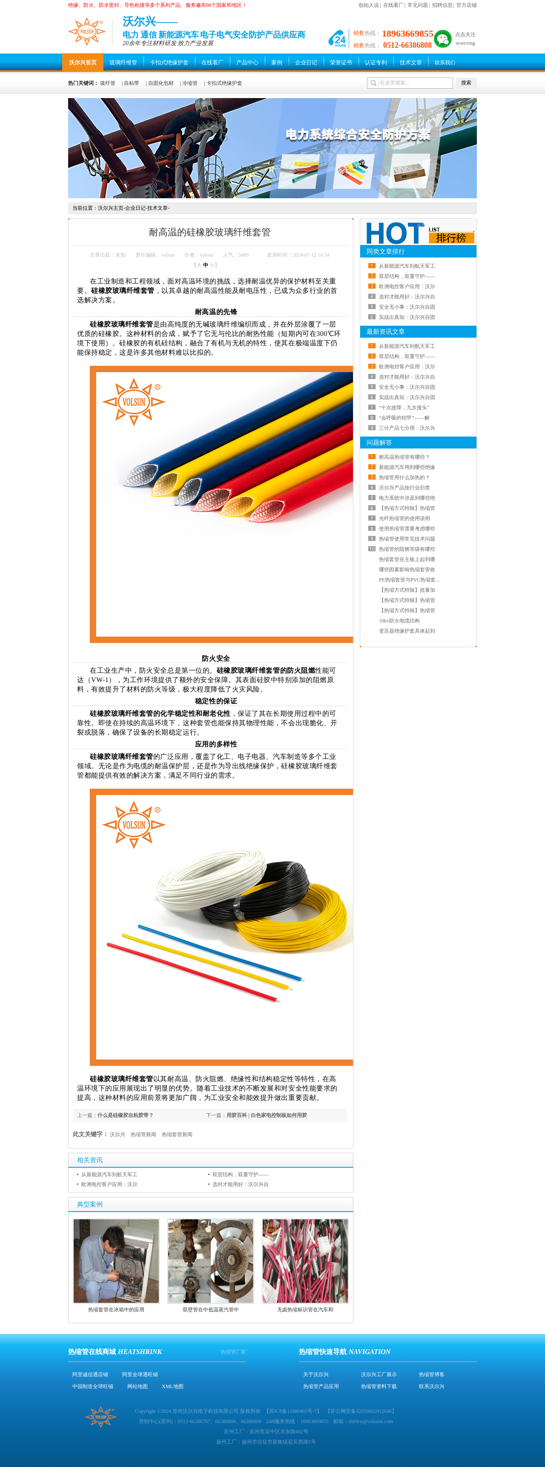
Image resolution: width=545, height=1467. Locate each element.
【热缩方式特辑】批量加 (407, 590)
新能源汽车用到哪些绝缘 (407, 467)
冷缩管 (190, 83)
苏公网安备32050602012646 (361, 1411)
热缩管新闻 (143, 1134)
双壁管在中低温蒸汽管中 (211, 1310)
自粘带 (131, 83)
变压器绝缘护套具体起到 (407, 631)
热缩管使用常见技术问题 (407, 539)
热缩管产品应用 (321, 1386)
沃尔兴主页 (110, 208)
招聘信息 (442, 5)
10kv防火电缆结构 (399, 621)
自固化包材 (161, 83)
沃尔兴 (117, 1134)
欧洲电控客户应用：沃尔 (109, 1184)
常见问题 (417, 5)
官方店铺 (466, 5)
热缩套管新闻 (177, 1134)
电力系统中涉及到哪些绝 (407, 498)
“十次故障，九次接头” (404, 408)
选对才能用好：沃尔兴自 (240, 1184)
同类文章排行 (386, 251)
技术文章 (411, 62)
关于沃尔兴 (316, 1374)
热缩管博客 (432, 1374)
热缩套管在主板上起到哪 (407, 559)
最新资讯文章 (386, 331)
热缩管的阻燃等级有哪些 (407, 549)
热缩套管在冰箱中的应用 (116, 1310)
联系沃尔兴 (432, 1386)
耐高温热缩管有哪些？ (404, 457)
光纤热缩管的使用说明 (404, 518)
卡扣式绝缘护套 (169, 62)
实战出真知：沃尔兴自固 (407, 317)
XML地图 (173, 1386)
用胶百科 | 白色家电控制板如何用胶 (267, 1115)
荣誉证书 (341, 62)
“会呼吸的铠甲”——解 (404, 418)
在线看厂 (393, 5)
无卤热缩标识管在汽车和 (305, 1310)
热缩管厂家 (233, 1352)
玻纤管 (107, 83)
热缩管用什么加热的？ (404, 477)
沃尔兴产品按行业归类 (404, 488)
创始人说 (369, 5)
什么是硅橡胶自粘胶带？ (126, 1115)
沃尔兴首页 (83, 62)
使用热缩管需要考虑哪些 (407, 529)
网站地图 (137, 1386)
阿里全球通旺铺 (140, 1374)
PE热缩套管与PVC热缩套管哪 (412, 580)
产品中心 (247, 62)
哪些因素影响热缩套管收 (407, 570)
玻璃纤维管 (123, 62)
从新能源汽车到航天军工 (109, 1175)
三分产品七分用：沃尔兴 (407, 428)
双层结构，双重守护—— (240, 1175)
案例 (276, 62)
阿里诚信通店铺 (90, 1374)
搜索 (466, 83)
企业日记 (306, 62)
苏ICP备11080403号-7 (293, 1411)
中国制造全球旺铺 (92, 1386)
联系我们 (445, 63)
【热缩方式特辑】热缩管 (407, 508)
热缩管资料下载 (379, 1386)
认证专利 (376, 62)
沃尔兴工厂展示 (379, 1374)
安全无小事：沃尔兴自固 (407, 307)
